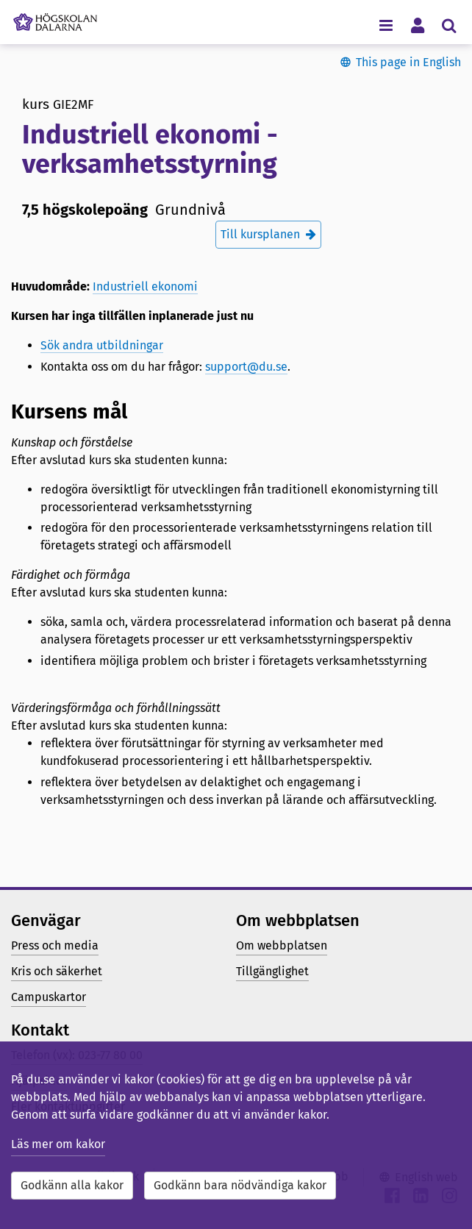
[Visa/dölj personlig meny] (417, 25)
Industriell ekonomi (145, 286)
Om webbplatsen (281, 945)
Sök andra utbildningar (101, 345)
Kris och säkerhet (56, 971)
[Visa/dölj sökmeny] (449, 25)
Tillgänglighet (272, 971)
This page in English (408, 62)
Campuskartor (48, 997)
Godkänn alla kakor (72, 1185)
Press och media (55, 945)
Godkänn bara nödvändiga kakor (240, 1185)
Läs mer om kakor (58, 1144)
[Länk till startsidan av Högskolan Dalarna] (55, 18)
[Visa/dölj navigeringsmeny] (385, 25)
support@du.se (246, 367)
